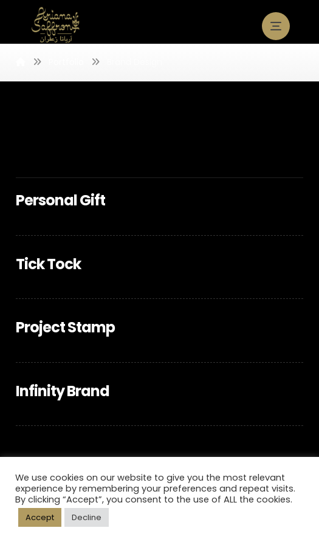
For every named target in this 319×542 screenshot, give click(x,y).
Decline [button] (86, 517)
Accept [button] (40, 517)
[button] (276, 26)
